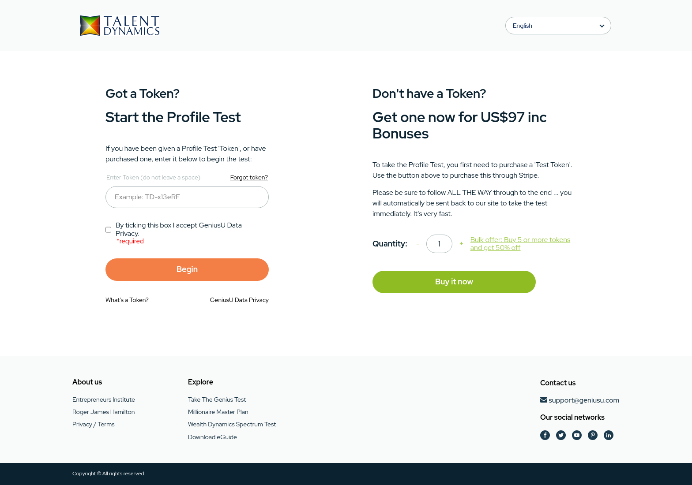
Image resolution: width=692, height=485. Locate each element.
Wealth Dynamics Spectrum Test (232, 424)
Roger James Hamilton (103, 412)
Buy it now (454, 281)
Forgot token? (249, 177)
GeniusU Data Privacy (239, 299)
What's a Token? (127, 300)
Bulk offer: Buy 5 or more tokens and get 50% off (520, 244)
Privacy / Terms (93, 424)
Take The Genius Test (217, 399)
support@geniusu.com (584, 400)
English (522, 26)
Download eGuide (212, 437)
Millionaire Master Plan (218, 412)
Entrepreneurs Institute (103, 399)
